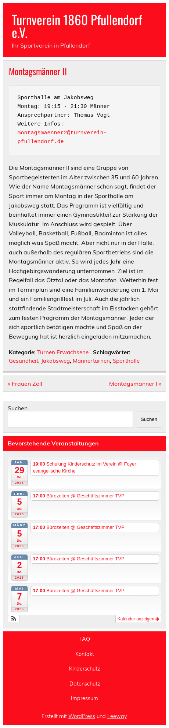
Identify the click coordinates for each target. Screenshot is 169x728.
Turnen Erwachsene (63, 352)
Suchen (18, 408)
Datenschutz (84, 683)
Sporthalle (126, 360)
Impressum (84, 698)
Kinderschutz (84, 668)
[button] (13, 619)
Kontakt (84, 654)
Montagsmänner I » (135, 383)
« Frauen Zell (25, 383)
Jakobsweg (55, 360)
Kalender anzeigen (138, 618)
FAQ (84, 639)
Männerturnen (91, 360)
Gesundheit (23, 360)
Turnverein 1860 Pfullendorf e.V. (77, 26)
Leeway (117, 716)
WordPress (81, 716)
